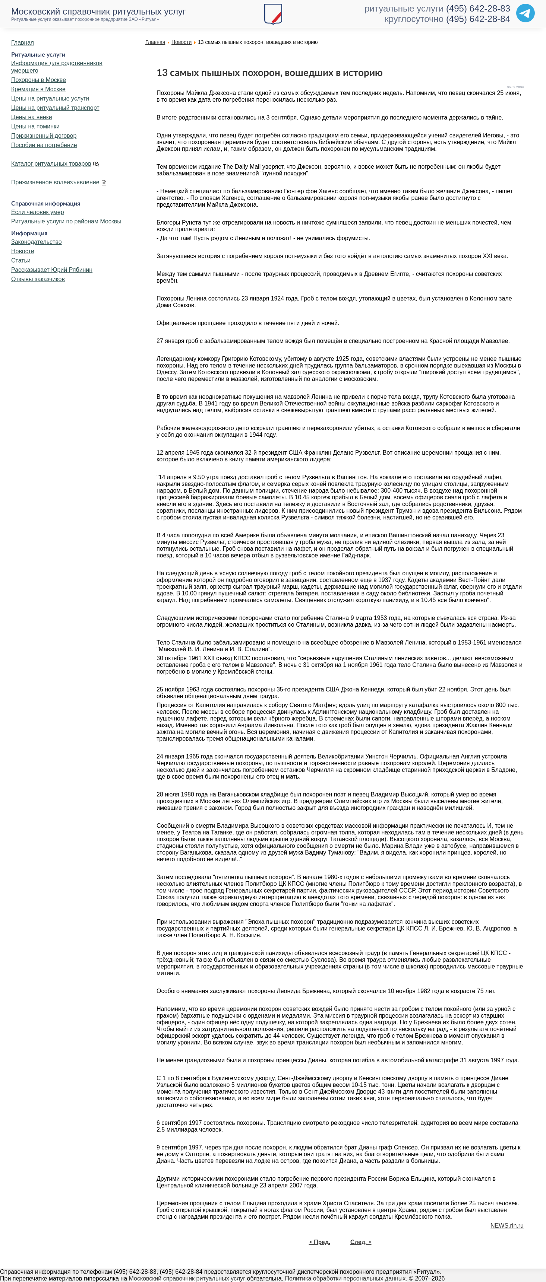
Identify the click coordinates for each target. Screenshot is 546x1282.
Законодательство (36, 242)
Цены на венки (31, 117)
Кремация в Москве (38, 89)
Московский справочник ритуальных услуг (187, 1278)
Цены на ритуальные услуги (50, 98)
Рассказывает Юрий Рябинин (51, 270)
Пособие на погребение (44, 145)
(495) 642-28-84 (478, 19)
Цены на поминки (35, 126)
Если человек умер (37, 212)
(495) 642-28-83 (478, 8)
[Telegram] (525, 13)
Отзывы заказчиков (38, 279)
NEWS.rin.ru (507, 1225)
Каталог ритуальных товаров (51, 163)
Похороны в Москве (38, 80)
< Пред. (319, 1242)
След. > (361, 1242)
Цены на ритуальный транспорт (55, 108)
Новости (22, 251)
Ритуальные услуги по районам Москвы (66, 221)
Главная (22, 42)
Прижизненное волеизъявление (55, 182)
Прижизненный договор (43, 136)
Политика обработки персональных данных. (346, 1278)
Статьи (21, 260)
